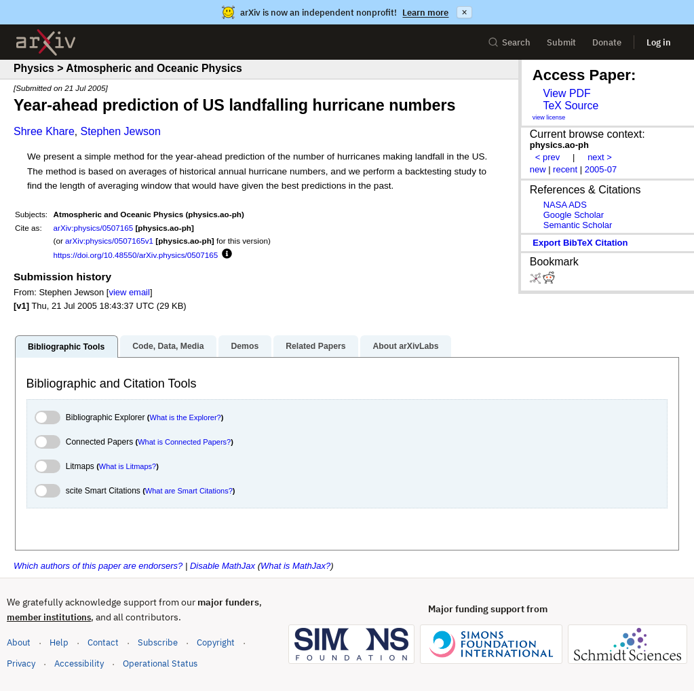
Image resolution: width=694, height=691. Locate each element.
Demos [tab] (244, 346)
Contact (103, 642)
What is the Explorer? (185, 417)
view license (549, 117)
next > (599, 157)
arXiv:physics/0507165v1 (109, 240)
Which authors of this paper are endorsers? (98, 566)
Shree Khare (44, 131)
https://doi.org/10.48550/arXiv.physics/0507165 (136, 254)
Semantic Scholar (578, 225)
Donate (606, 42)
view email (129, 292)
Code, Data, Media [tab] (168, 346)
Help (59, 642)
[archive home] (45, 42)
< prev (547, 157)
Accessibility (79, 663)
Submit (561, 42)
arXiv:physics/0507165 (94, 227)
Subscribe (158, 642)
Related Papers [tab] (315, 346)
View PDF (566, 93)
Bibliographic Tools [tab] (66, 347)
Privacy (21, 663)
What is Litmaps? (127, 466)
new (538, 169)
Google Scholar (573, 215)
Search (509, 42)
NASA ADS (565, 205)
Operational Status (160, 662)
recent (565, 169)
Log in (659, 42)
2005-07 (601, 169)
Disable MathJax (222, 566)
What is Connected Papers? (184, 442)
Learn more (425, 12)
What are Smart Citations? (189, 491)
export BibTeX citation (580, 243)
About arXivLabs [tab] (405, 346)
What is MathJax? (295, 566)
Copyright (216, 642)
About (19, 642)
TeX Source (570, 105)
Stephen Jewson (120, 131)
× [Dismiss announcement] (464, 12)
